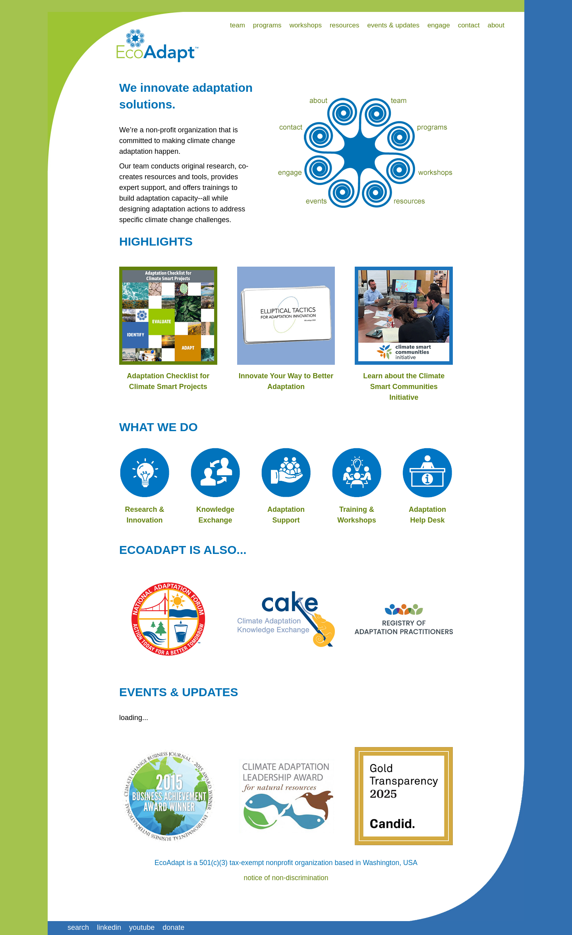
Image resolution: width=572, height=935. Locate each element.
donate (173, 927)
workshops (306, 25)
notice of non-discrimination (285, 878)
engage (438, 25)
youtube (142, 927)
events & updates (393, 25)
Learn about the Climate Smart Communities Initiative (403, 386)
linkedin (109, 927)
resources (344, 25)
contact (469, 25)
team (237, 25)
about (495, 25)
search (78, 927)
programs (267, 25)
